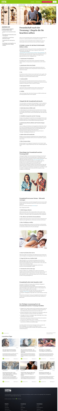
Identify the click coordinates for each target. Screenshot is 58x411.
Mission (22, 405)
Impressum (38, 409)
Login (55, 1)
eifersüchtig (34, 205)
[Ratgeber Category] (9, 5)
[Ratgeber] (3, 5)
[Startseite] (4, 2)
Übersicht (6, 405)
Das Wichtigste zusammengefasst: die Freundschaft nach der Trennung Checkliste (9, 44)
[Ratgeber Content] (10, 349)
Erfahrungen (23, 407)
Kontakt (38, 405)
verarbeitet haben (26, 291)
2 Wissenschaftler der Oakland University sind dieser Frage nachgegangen (32, 52)
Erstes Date (7, 407)
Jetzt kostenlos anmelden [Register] (47, 1)
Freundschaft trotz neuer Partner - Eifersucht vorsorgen (8, 38)
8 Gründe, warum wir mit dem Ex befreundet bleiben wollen (8, 29)
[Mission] (38, 2)
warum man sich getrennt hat (38, 159)
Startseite (32, 1)
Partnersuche (7, 409)
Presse (22, 409)
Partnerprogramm (40, 407)
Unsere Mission (38, 1)
